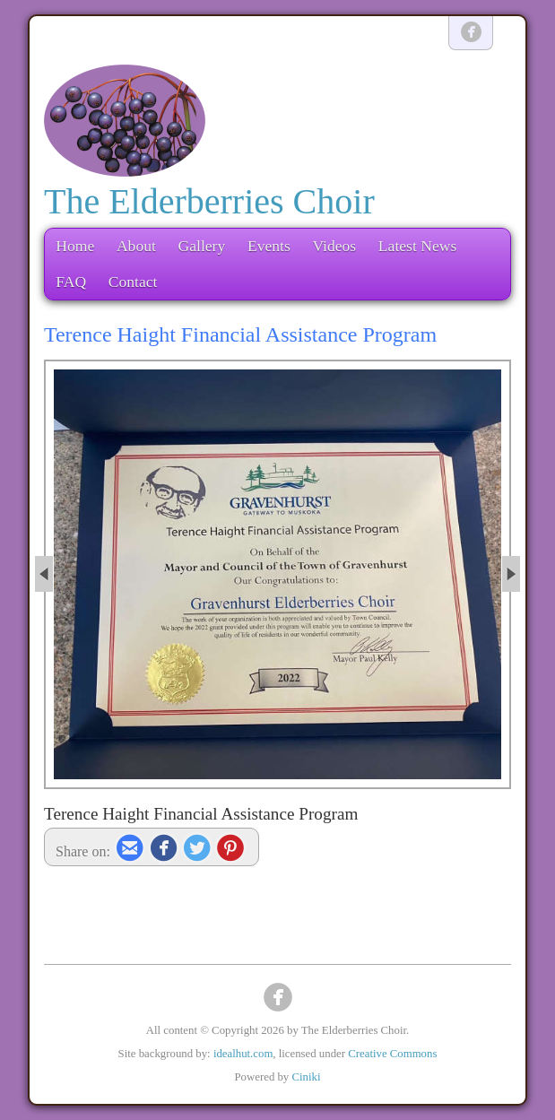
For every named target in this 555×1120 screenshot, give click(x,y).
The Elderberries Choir (209, 201)
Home (75, 246)
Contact (133, 282)
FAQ (71, 282)
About (136, 246)
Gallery (202, 246)
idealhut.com (243, 1053)
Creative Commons (392, 1053)
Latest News (417, 246)
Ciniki (305, 1077)
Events (269, 246)
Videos (334, 246)
